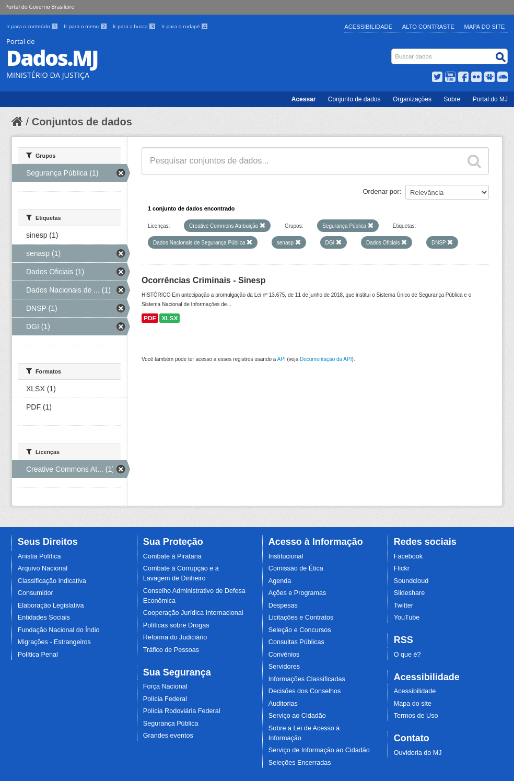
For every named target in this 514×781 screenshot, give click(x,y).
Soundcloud (411, 581)
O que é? (407, 654)
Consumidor (35, 593)
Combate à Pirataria (172, 556)
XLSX (169, 318)
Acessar (303, 99)
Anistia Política (39, 556)
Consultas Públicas (296, 642)
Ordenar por (381, 191)
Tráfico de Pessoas (171, 650)
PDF (150, 318)
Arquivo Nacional (42, 568)
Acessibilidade (368, 27)
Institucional (285, 556)
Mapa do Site (484, 27)
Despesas (283, 605)
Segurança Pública (170, 723)
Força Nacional (165, 686)
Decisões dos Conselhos (304, 691)
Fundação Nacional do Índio (59, 630)
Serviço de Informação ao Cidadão (319, 750)
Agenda (279, 581)
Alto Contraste (428, 27)
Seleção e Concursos (299, 630)
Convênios (284, 654)
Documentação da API (326, 359)
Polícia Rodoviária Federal (181, 711)
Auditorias (283, 703)
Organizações (412, 99)
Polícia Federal (165, 699)
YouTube (407, 617)
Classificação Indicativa (52, 581)
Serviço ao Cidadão (297, 715)
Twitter (403, 605)
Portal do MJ (490, 99)
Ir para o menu (86, 26)
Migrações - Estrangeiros (54, 642)
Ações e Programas (297, 593)
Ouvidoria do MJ (418, 752)
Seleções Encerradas (299, 762)
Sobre (451, 99)
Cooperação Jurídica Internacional (193, 612)
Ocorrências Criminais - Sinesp (203, 280)
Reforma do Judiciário (175, 637)
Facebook (408, 556)
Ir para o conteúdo (33, 26)
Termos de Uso (416, 715)
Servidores (284, 666)
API (281, 359)
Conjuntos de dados (82, 121)
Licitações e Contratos (301, 617)
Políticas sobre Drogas (176, 625)
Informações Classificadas (306, 679)
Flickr (402, 568)
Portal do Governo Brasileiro (39, 6)
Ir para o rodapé (184, 26)
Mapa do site (412, 703)
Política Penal (38, 654)
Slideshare (409, 593)
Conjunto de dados (354, 99)
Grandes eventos (168, 735)
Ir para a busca (135, 26)
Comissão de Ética (295, 568)
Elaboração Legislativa (51, 605)
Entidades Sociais (44, 617)
